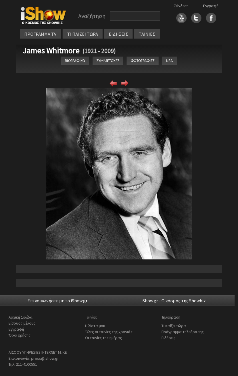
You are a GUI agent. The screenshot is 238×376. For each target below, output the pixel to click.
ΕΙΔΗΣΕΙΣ (118, 34)
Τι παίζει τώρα (173, 325)
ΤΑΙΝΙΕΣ (147, 34)
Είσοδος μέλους (22, 323)
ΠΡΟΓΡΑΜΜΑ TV (40, 34)
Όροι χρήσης (20, 335)
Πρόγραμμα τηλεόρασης (182, 331)
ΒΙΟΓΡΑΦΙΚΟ (75, 60)
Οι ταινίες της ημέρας (103, 337)
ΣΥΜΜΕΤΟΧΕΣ (108, 60)
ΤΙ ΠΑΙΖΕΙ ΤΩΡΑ (82, 34)
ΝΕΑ (169, 60)
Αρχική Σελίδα (21, 317)
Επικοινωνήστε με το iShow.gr (57, 300)
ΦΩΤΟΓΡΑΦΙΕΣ (142, 60)
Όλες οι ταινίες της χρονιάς (109, 331)
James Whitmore (51, 50)
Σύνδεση (181, 5)
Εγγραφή (211, 5)
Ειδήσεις (168, 337)
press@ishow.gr (45, 358)
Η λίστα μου (95, 325)
